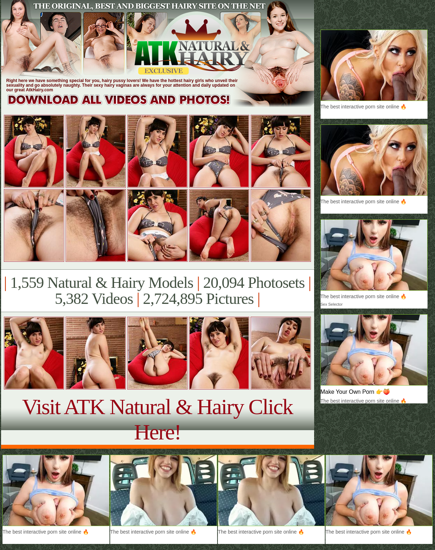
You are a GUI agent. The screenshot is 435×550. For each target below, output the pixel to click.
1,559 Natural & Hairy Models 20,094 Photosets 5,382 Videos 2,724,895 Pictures (157, 291)
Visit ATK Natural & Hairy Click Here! (157, 419)
